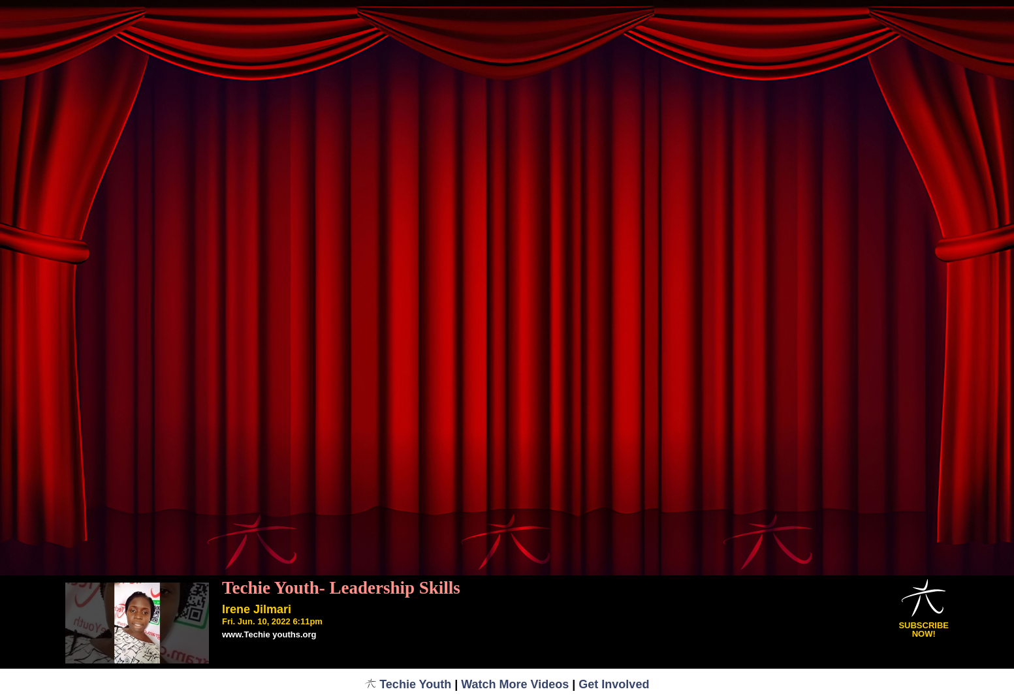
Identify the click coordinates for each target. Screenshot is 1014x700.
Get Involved (613, 684)
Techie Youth (408, 684)
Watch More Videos (515, 684)
